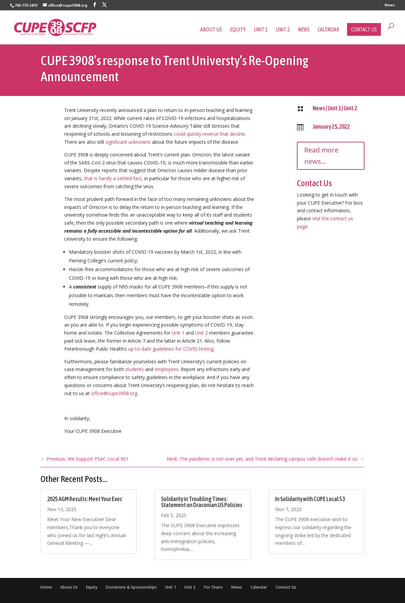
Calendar (328, 29)
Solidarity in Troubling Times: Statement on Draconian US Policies (201, 501)
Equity (238, 29)
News (390, 5)
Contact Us (364, 29)
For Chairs (213, 587)
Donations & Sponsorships (131, 587)
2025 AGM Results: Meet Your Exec (84, 498)
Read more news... (321, 155)
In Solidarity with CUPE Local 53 (310, 498)
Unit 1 (261, 29)
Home (46, 587)
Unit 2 (283, 29)
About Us (211, 29)
